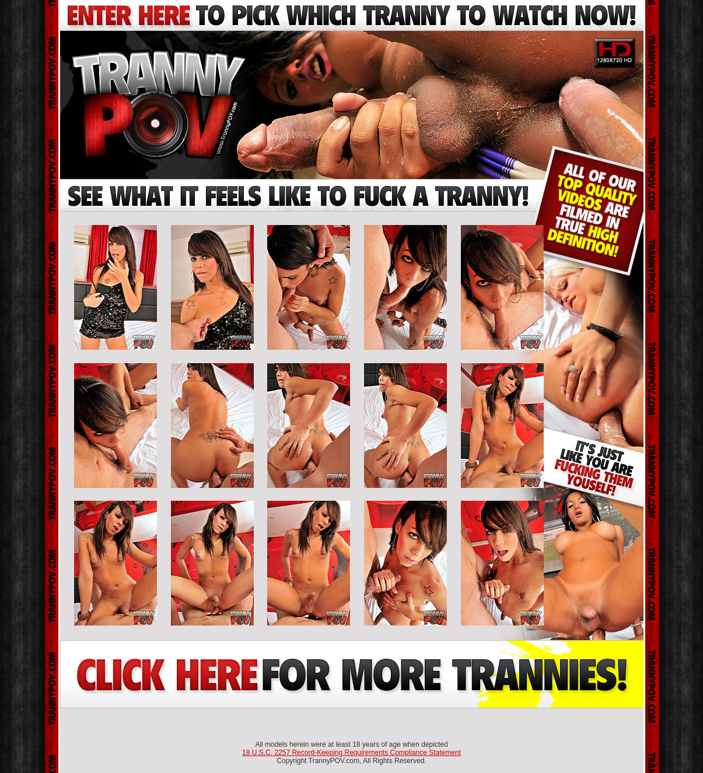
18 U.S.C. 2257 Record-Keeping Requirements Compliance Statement (351, 753)
